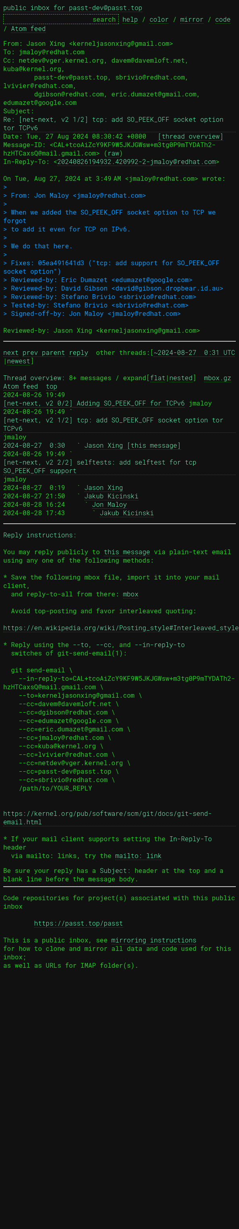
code (223, 19)
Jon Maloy (109, 504)
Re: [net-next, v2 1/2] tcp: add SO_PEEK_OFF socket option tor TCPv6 (115, 123)
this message (127, 551)
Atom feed (28, 28)
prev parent (44, 352)
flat (157, 377)
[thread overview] (190, 136)
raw (113, 153)
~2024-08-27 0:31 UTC (194, 352)
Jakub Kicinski (111, 496)
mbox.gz (217, 377)
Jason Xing (103, 487)
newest (19, 360)
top (52, 386)
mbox (130, 594)
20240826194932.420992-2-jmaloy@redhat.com (136, 161)
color (159, 19)
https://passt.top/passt (78, 923)
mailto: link (138, 855)
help (130, 19)
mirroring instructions (153, 940)
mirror (192, 19)
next (11, 352)
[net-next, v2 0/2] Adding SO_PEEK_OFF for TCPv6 (94, 403)
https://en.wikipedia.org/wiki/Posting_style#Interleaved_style (121, 627)
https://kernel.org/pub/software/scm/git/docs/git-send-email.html (107, 817)
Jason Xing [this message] (132, 445)
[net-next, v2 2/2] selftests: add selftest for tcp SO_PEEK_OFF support (101, 466)
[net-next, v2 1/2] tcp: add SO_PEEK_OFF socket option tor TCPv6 (115, 424)
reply (78, 352)
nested (181, 377)
